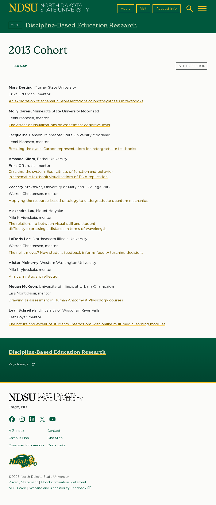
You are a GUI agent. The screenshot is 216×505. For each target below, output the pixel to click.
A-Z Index (16, 431)
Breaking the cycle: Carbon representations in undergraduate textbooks (72, 148)
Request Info (166, 9)
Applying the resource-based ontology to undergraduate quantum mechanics (78, 200)
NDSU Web (17, 488)
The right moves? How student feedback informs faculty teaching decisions (76, 252)
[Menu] (17, 25)
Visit (143, 9)
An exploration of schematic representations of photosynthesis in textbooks (76, 101)
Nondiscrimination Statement (64, 482)
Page (22, 364)
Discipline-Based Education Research (57, 352)
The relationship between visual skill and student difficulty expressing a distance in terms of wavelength (57, 226)
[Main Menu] (202, 9)
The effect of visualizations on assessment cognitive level (59, 125)
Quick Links (56, 445)
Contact (54, 431)
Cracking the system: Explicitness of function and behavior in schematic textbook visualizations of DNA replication (61, 174)
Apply (125, 9)
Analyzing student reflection (34, 276)
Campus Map (19, 438)
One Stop (55, 438)
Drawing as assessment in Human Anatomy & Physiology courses (66, 300)
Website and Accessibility (61, 488)
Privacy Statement (23, 482)
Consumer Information (26, 445)
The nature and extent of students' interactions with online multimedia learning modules (87, 324)
